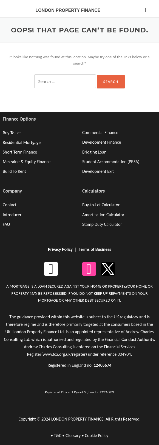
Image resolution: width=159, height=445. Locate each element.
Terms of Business (95, 249)
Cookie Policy (96, 435)
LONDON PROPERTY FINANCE (67, 10)
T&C (57, 435)
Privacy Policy (60, 249)
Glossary (73, 435)
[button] (144, 10)
